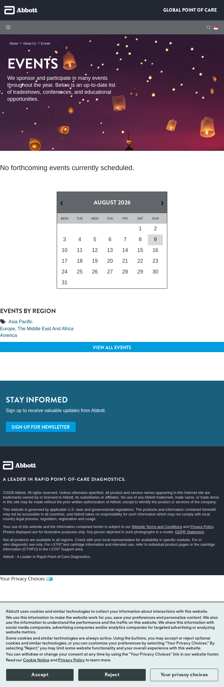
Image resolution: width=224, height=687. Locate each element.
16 (155, 250)
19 (95, 261)
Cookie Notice (36, 660)
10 (64, 250)
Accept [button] (39, 674)
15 (140, 250)
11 (80, 250)
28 (125, 272)
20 (110, 261)
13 (110, 250)
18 (80, 261)
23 (155, 261)
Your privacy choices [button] (184, 674)
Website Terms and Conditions (157, 526)
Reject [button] (112, 674)
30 (155, 272)
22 (140, 261)
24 (64, 272)
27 (110, 272)
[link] (14, 43)
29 (140, 272)
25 (80, 272)
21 (125, 261)
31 (64, 282)
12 (95, 250)
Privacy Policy (201, 526)
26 (95, 272)
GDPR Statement (189, 532)
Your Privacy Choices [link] (26, 578)
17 (64, 261)
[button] (209, 27)
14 (125, 250)
